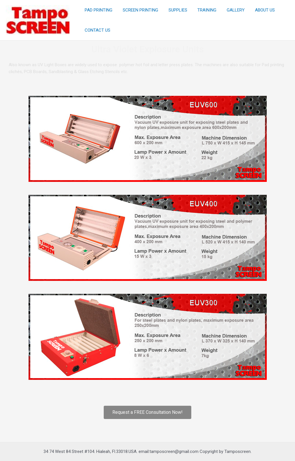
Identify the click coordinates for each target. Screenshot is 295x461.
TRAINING (201, 10)
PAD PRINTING (97, 10)
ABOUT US (256, 10)
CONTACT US (96, 30)
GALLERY (228, 10)
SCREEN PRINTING (138, 10)
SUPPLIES (173, 10)
